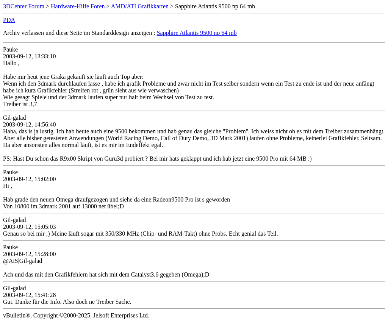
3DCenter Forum (23, 6)
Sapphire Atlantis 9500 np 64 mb (197, 33)
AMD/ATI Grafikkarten (140, 6)
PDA (9, 20)
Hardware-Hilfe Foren (78, 6)
